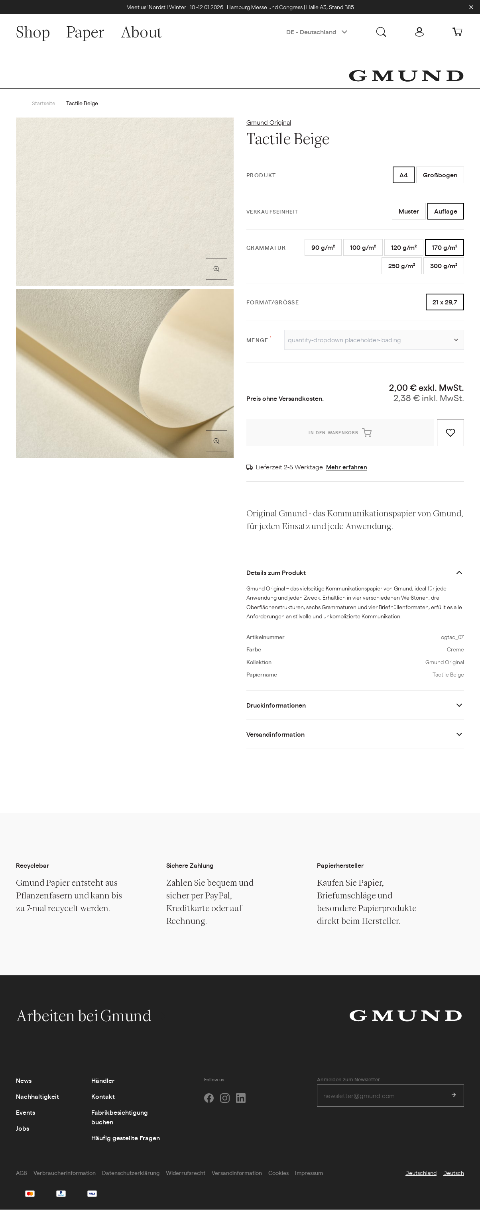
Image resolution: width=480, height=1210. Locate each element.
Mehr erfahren (347, 467)
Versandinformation (275, 734)
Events (25, 1112)
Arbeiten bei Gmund (92, 1016)
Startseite (44, 103)
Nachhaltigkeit (37, 1096)
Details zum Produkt (276, 573)
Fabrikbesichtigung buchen (119, 1117)
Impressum (309, 1173)
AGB (21, 1173)
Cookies (278, 1173)
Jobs (22, 1128)
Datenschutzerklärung (130, 1173)
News (23, 1081)
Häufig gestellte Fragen (125, 1138)
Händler (102, 1081)
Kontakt (103, 1096)
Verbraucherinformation (64, 1173)
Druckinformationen (276, 705)
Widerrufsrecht (185, 1173)
